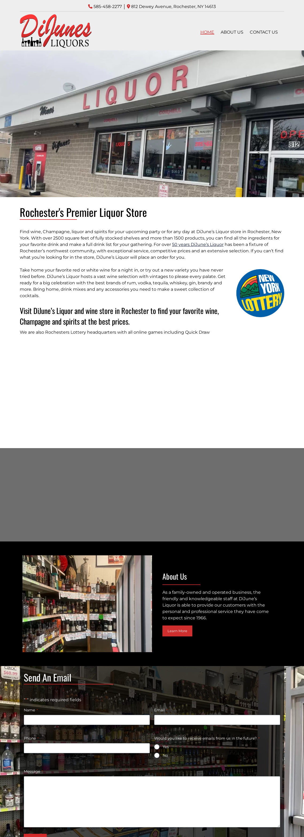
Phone (31, 738)
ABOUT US (232, 32)
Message (33, 771)
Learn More (177, 631)
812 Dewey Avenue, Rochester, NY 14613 (173, 6)
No (165, 755)
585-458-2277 (107, 6)
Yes (166, 746)
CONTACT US (264, 32)
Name (31, 710)
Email (161, 710)
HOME (207, 32)
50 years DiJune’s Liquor (198, 244)
